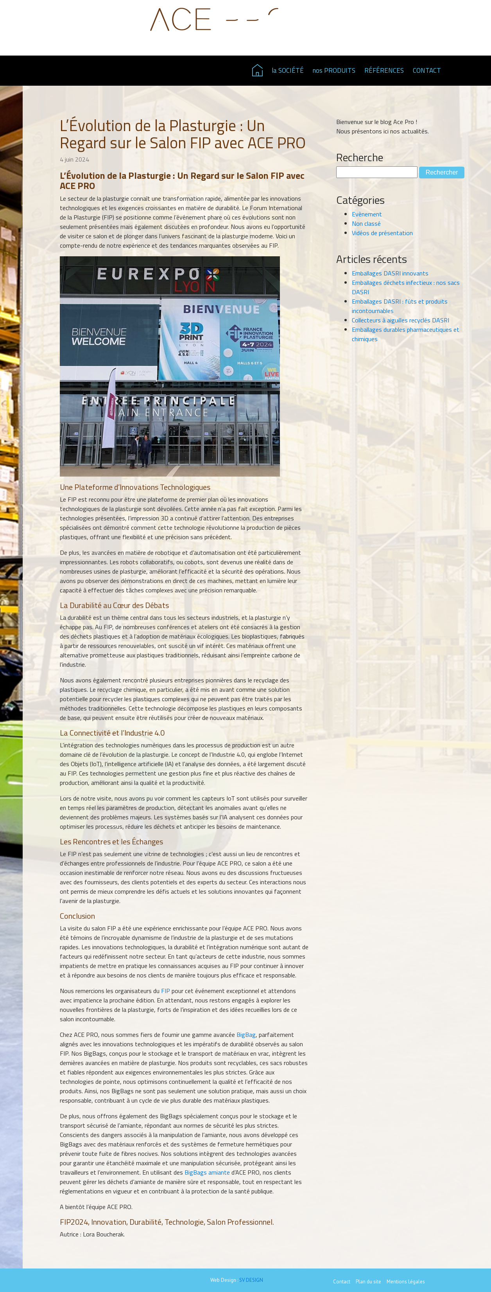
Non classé (366, 223)
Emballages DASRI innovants (390, 273)
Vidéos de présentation (382, 233)
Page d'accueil (257, 70)
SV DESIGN (251, 1280)
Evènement (367, 214)
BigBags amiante (207, 1172)
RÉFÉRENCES (384, 70)
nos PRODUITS (334, 70)
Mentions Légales (406, 1281)
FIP (165, 990)
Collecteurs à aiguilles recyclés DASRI (400, 320)
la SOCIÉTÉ (288, 70)
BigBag (246, 1034)
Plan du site (368, 1281)
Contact (341, 1281)
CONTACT (427, 70)
